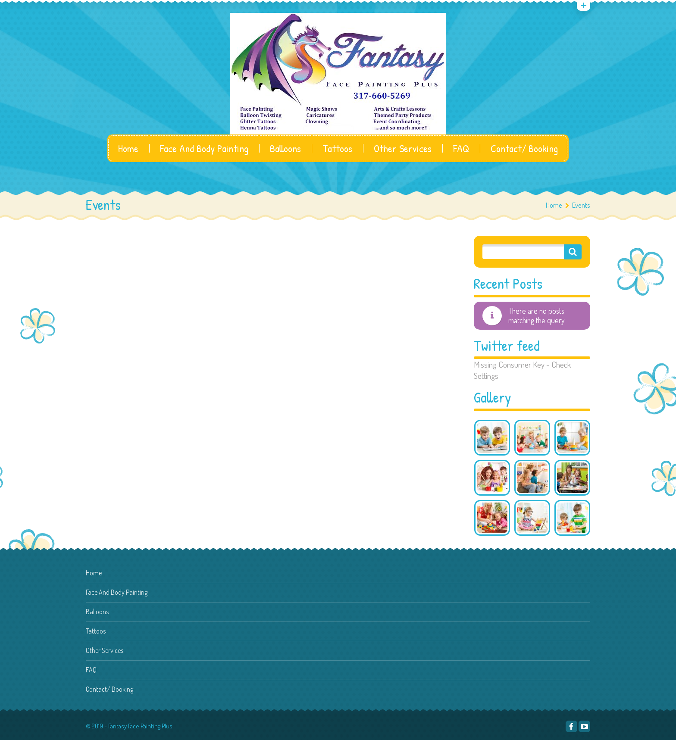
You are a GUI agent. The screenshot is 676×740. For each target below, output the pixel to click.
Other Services (402, 148)
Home (128, 148)
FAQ (461, 148)
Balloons (285, 148)
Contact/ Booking (524, 148)
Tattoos (337, 148)
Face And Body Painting (204, 148)
